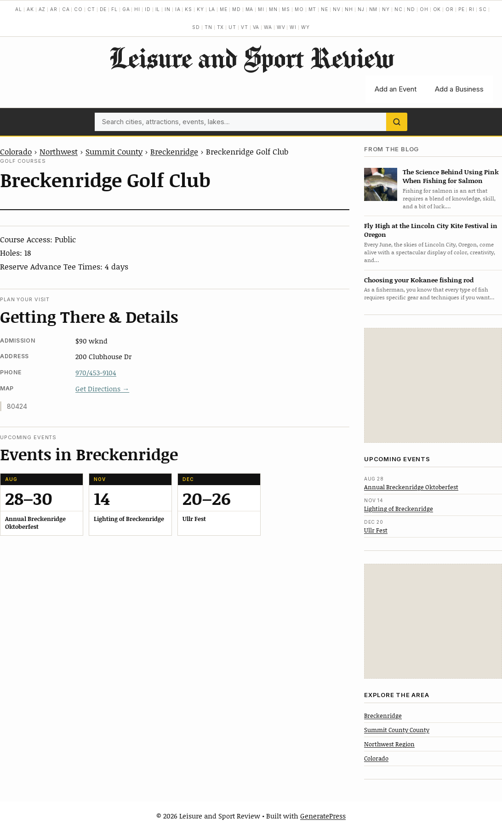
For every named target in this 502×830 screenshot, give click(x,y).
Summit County (114, 151)
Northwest (59, 151)
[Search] (396, 122)
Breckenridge (174, 151)
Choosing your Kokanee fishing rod (418, 280)
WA (268, 27)
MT (312, 9)
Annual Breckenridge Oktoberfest (411, 487)
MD (236, 9)
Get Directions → (102, 389)
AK (30, 9)
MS (286, 9)
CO (78, 9)
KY (200, 9)
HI (137, 9)
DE (103, 9)
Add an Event (395, 89)
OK (437, 9)
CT (91, 9)
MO (299, 9)
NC (398, 9)
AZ (42, 9)
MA (249, 9)
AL (18, 9)
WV (281, 27)
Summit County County (396, 730)
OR (449, 9)
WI (293, 27)
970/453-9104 (95, 372)
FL (114, 9)
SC (483, 9)
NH (349, 9)
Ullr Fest (376, 530)
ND (411, 9)
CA (66, 9)
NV (337, 9)
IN (168, 9)
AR (53, 9)
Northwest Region (389, 744)
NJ (361, 9)
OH (424, 9)
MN (273, 9)
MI (261, 9)
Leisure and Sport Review (251, 57)
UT (232, 27)
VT (244, 27)
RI (471, 9)
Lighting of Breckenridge (398, 508)
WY (305, 27)
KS (188, 9)
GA (126, 9)
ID (148, 9)
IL (157, 9)
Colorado (16, 151)
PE (461, 9)
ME (224, 9)
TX (220, 27)
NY (386, 9)
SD (196, 27)
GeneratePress (323, 816)
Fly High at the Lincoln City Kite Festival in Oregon (430, 230)
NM (373, 9)
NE (324, 9)
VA (256, 27)
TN (208, 27)
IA (178, 9)
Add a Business (459, 89)
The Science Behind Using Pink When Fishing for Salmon (451, 176)
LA (212, 9)
